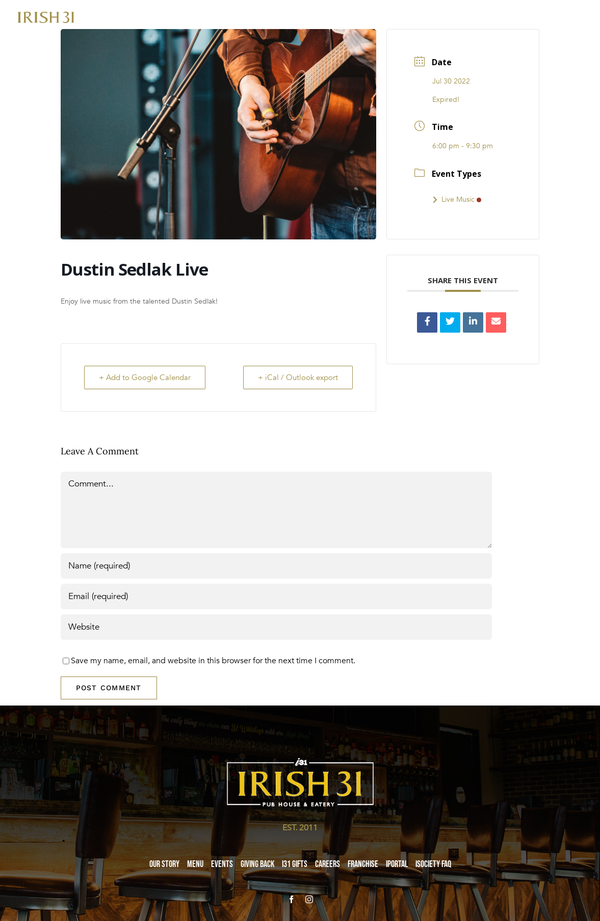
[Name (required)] (276, 566)
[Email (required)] (276, 596)
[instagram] (309, 899)
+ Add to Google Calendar (145, 377)
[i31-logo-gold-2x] (46, 15)
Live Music (456, 199)
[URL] (276, 627)
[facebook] (291, 899)
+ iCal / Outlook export (298, 377)
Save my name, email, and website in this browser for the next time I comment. (213, 660)
